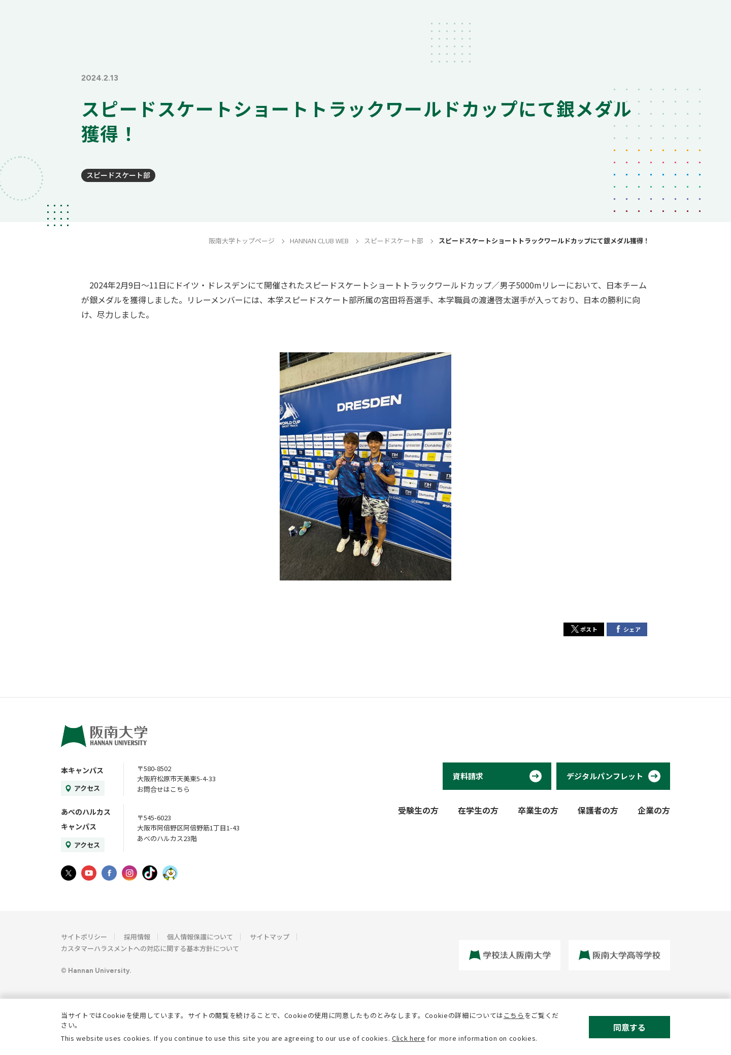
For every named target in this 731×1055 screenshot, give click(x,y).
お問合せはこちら (163, 789)
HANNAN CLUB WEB (319, 240)
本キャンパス (82, 770)
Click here (408, 1038)
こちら (514, 1015)
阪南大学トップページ (242, 240)
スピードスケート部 (118, 175)
